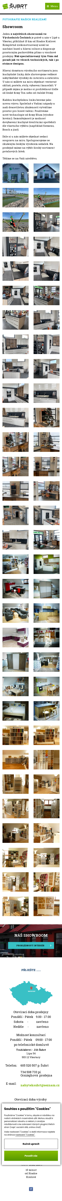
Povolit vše (31, 1155)
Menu (52, 6)
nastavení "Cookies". (25, 1134)
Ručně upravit (31, 1144)
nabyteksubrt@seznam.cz (40, 1085)
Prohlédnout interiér (34, 945)
